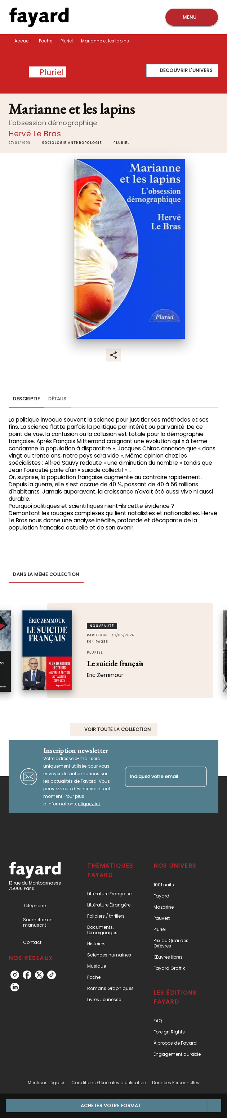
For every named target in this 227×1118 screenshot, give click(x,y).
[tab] (26, 399)
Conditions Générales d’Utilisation (108, 1083)
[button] (182, 70)
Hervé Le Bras (35, 133)
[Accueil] (39, 17)
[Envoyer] (198, 776)
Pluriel (67, 41)
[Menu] (191, 17)
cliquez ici (89, 804)
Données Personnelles (175, 1083)
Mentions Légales (47, 1083)
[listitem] (15, 975)
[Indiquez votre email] (157, 777)
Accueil (22, 41)
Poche (45, 41)
